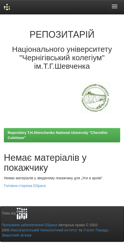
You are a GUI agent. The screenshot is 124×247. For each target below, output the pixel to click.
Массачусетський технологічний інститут (44, 230)
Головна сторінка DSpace (25, 186)
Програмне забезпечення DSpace (29, 225)
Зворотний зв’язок (16, 235)
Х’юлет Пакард (95, 230)
